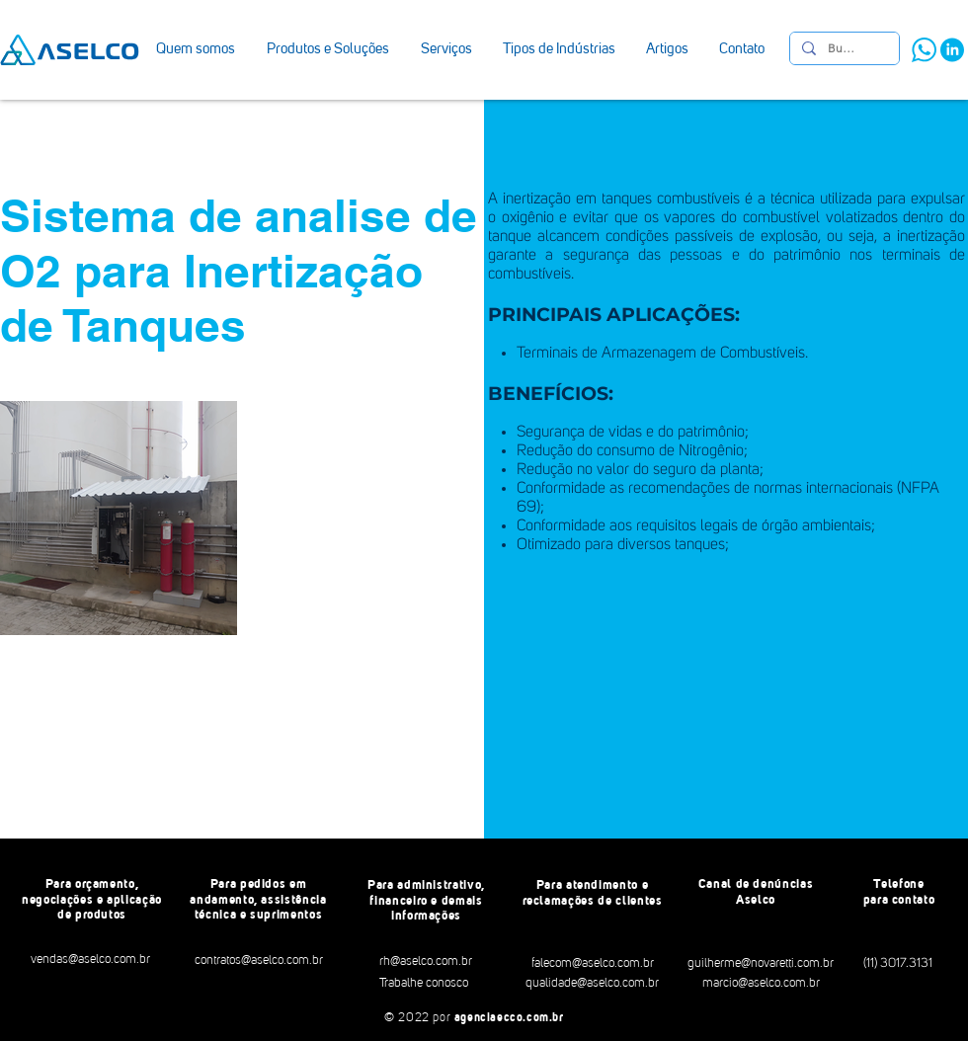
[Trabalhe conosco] (424, 983)
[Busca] (842, 49)
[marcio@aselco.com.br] (761, 983)
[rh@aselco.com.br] (425, 962)
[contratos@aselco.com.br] (258, 961)
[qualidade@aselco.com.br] (592, 983)
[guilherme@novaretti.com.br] (761, 964)
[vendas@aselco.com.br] (90, 960)
